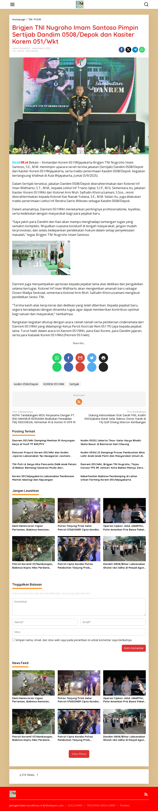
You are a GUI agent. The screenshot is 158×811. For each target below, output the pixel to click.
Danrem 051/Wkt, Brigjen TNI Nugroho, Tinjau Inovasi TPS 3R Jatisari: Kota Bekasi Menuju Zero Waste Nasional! (112, 466)
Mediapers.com (54, 805)
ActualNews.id (34, 805)
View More (79, 754)
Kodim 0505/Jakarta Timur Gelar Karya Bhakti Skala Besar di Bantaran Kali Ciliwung (111, 442)
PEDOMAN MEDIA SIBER (101, 805)
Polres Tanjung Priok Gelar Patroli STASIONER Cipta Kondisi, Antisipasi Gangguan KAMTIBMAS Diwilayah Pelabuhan (79, 527)
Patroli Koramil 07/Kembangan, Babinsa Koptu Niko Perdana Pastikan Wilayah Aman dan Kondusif (32, 565)
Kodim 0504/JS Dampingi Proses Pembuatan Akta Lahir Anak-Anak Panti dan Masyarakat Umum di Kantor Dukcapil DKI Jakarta (113, 454)
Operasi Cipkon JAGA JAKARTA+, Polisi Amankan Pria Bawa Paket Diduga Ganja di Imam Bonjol (123, 527)
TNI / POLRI (18, 51)
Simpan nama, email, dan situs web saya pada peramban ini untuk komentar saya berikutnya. (73, 640)
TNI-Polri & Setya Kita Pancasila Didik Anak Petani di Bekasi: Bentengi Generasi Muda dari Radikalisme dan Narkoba (44, 466)
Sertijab (74, 384)
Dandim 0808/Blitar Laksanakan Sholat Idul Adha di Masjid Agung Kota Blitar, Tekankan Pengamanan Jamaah (124, 565)
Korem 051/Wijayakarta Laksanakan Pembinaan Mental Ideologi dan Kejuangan (43, 478)
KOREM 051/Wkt (53, 384)
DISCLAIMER (75, 805)
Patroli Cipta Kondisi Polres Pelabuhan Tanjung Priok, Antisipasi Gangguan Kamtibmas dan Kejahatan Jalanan (79, 565)
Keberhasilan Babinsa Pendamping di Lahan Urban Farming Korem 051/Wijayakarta (109, 478)
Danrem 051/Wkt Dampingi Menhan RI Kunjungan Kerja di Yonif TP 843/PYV (43, 442)
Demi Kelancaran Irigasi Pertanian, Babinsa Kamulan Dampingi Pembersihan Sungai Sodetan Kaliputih (31, 527)
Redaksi (125, 805)
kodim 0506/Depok (26, 384)
